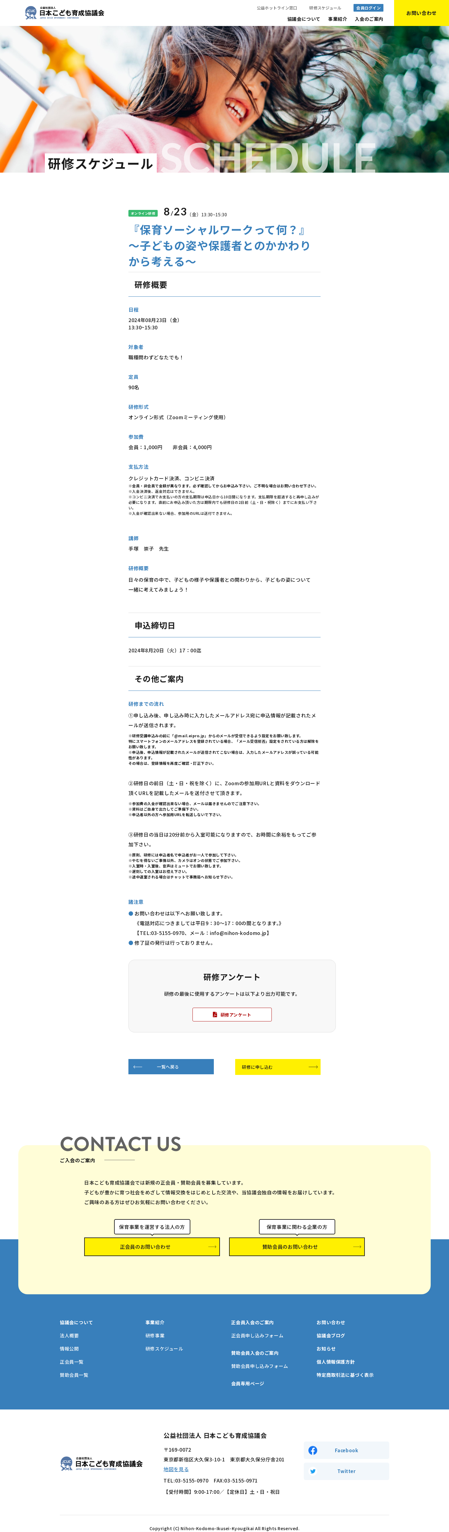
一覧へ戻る (166, 1067)
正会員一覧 (72, 1352)
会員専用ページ (247, 1374)
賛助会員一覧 (74, 1365)
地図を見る (176, 1459)
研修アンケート (235, 1014)
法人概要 (69, 1326)
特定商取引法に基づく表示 (345, 1365)
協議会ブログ (331, 1326)
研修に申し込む (259, 1067)
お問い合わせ (331, 1313)
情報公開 (69, 1339)
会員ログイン (368, 8)
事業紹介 (337, 19)
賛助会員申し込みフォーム (259, 1356)
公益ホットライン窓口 (277, 8)
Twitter (346, 1462)
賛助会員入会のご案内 (255, 1343)
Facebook (346, 1440)
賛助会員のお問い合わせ (297, 1248)
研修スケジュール (325, 8)
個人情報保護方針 (336, 1352)
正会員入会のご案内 (252, 1313)
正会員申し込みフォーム (257, 1326)
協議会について (304, 19)
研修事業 (154, 1326)
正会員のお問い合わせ (152, 1248)
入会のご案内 (369, 19)
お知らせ (326, 1339)
